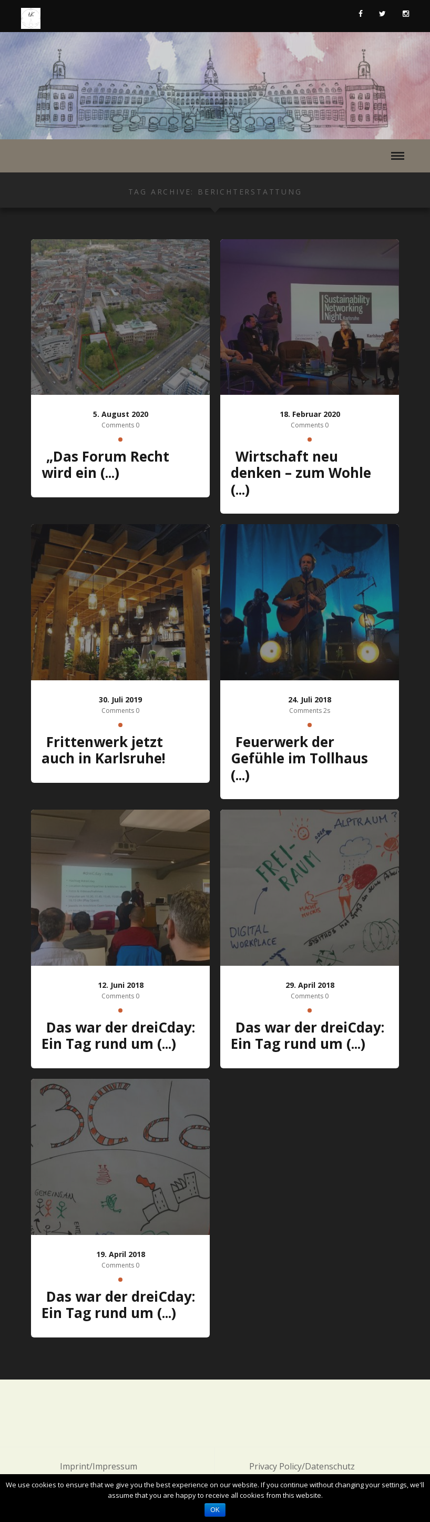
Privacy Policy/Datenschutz (302, 1466)
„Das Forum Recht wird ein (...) (105, 465)
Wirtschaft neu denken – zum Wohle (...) (301, 473)
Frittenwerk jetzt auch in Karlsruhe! (104, 750)
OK (214, 1510)
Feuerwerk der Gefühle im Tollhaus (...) (299, 758)
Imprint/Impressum (98, 1466)
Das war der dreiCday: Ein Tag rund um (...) (118, 1036)
